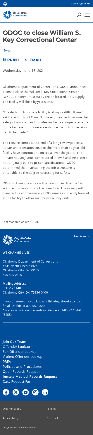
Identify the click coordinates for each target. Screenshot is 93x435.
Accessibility (11, 418)
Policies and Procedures (22, 366)
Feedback (52, 418)
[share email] (33, 60)
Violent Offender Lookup (22, 356)
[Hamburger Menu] (87, 15)
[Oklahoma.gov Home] (5, 3)
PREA (7, 361)
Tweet (7, 50)
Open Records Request (21, 371)
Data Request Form (18, 381)
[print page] (11, 60)
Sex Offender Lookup (20, 351)
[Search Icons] (79, 14)
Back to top (82, 236)
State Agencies (80, 3)
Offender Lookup (16, 346)
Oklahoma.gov (12, 408)
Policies (51, 408)
